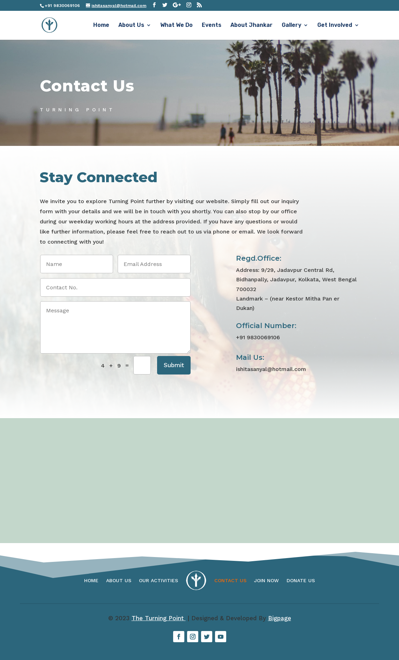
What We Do (176, 25)
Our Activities (158, 580)
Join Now (266, 580)
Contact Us (230, 580)
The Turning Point (159, 618)
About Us (131, 25)
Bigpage (279, 618)
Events (211, 25)
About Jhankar (251, 25)
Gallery (291, 25)
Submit (174, 365)
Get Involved (334, 25)
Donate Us (301, 580)
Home (101, 25)
